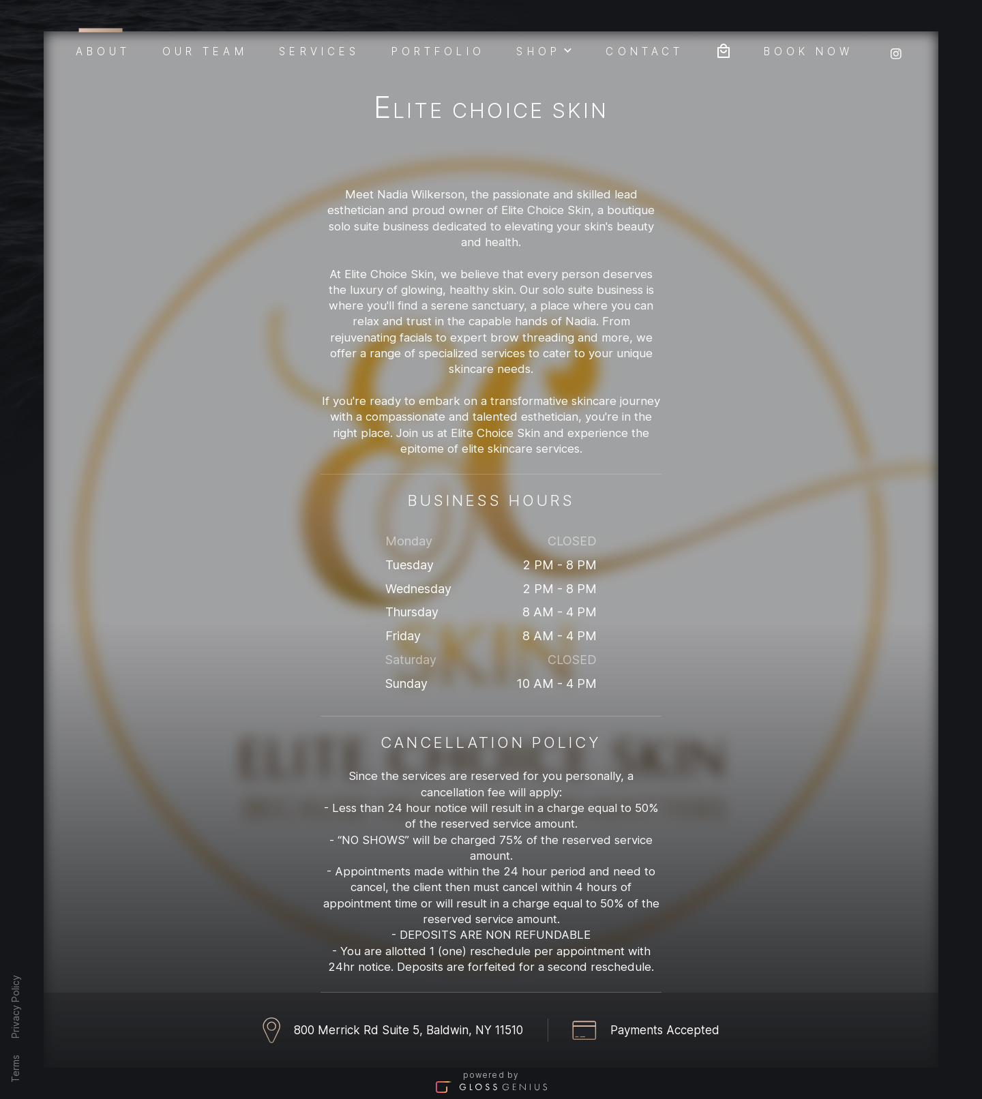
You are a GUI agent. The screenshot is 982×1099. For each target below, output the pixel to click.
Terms (15, 1069)
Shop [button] (545, 50)
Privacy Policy (15, 1006)
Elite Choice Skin (491, 110)
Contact (644, 50)
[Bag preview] (723, 49)
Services (319, 50)
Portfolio (438, 50)
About (103, 49)
